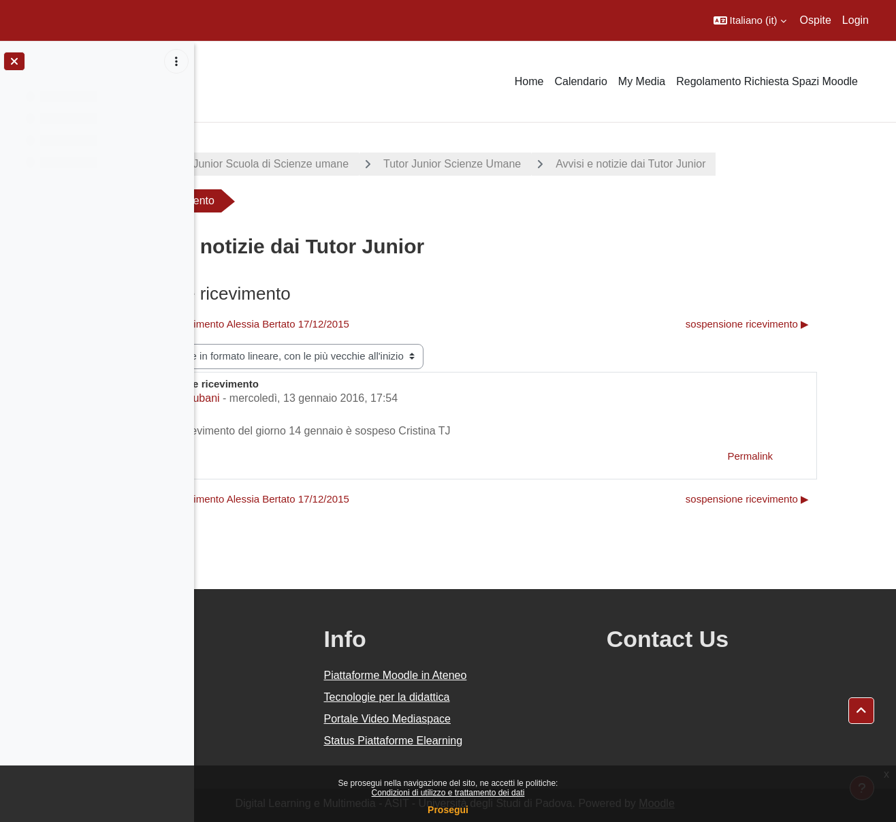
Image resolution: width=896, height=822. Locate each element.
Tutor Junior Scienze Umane (579, 164)
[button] (750, 20)
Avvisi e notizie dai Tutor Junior (758, 164)
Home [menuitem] (529, 81)
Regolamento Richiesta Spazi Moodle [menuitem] (767, 81)
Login (855, 20)
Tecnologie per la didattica (507, 697)
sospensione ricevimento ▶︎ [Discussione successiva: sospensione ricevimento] (800, 324)
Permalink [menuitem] (803, 456)
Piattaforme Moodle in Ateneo (515, 675)
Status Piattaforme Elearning (513, 740)
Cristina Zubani (310, 398)
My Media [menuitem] (641, 81)
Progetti (238, 164)
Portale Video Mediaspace (507, 719)
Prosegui (448, 809)
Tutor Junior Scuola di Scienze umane (384, 164)
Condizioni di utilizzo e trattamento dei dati (448, 792)
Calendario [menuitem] (580, 81)
